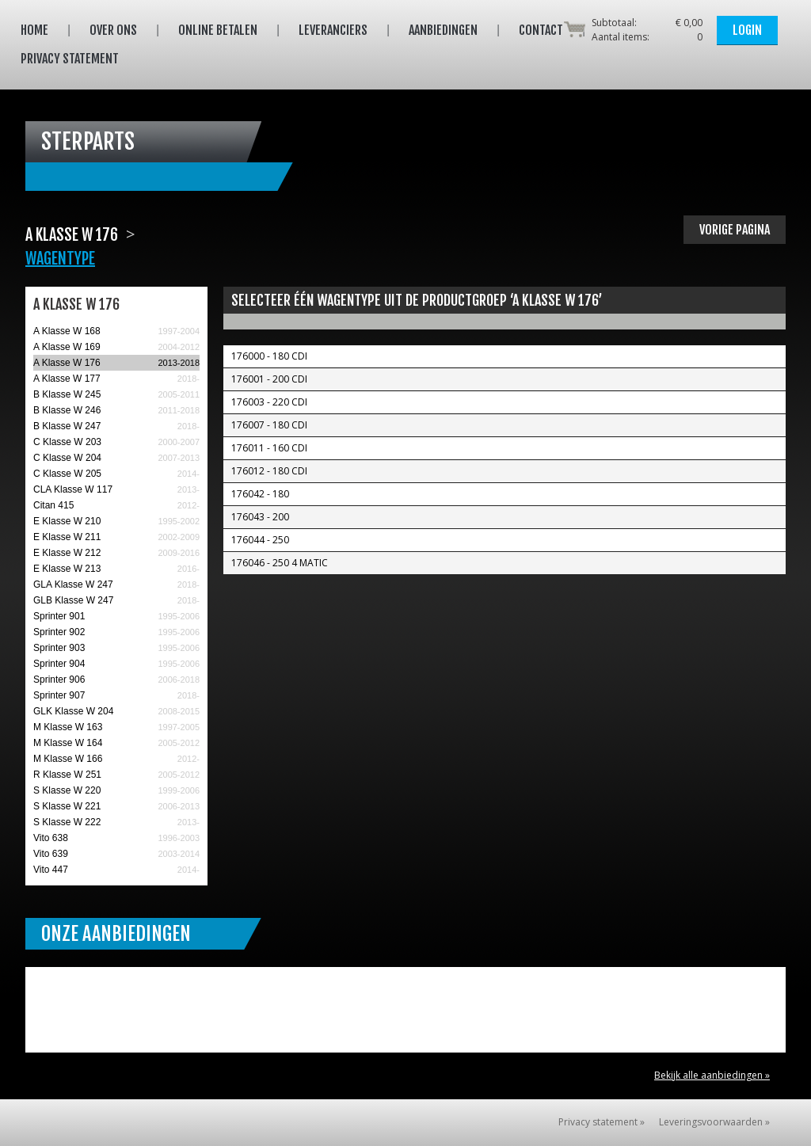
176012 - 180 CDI (269, 471)
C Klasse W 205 (67, 473)
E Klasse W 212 (67, 552)
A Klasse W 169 (67, 346)
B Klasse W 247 (67, 426)
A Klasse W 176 (67, 362)
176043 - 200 (260, 517)
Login (747, 30)
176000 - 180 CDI (269, 356)
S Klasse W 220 (67, 790)
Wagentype (60, 258)
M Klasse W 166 (67, 758)
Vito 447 (50, 869)
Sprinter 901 (59, 616)
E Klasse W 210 (67, 521)
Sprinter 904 (59, 663)
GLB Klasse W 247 (73, 600)
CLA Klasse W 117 (72, 489)
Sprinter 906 (59, 679)
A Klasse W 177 (67, 378)
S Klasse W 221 (67, 806)
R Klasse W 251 (67, 774)
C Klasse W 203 (67, 441)
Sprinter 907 (59, 695)
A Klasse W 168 (67, 331)
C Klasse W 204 (67, 457)
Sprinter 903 (59, 647)
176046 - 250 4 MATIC (279, 562)
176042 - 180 (260, 494)
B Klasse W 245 (67, 394)
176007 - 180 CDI (269, 425)
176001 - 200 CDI (269, 379)
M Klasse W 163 (67, 727)
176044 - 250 (260, 539)
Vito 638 (50, 837)
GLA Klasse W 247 (73, 584)
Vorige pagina (734, 230)
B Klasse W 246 (67, 410)
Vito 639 (50, 853)
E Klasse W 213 (67, 568)
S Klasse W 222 (67, 822)
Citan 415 (53, 505)
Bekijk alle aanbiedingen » (712, 1075)
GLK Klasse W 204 (73, 711)
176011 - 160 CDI (269, 448)
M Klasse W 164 (67, 742)
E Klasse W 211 (67, 537)
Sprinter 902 (59, 632)
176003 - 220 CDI (269, 402)
